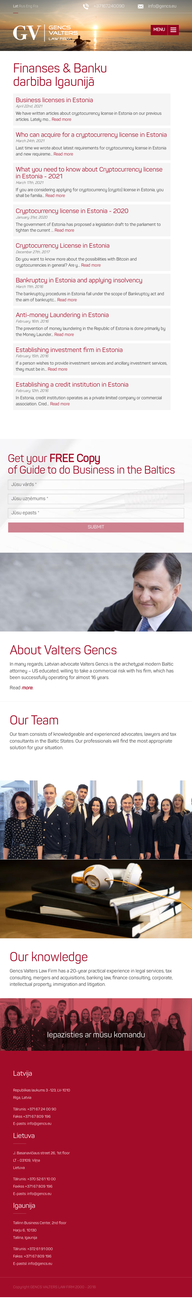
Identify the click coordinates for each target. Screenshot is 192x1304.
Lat (15, 6)
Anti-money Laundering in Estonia (62, 315)
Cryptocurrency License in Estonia (63, 246)
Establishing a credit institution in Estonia (72, 385)
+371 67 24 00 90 (41, 1109)
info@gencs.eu (162, 6)
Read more (61, 119)
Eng (29, 6)
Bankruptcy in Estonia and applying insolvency (79, 281)
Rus (22, 6)
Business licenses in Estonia (54, 100)
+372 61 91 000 (40, 1249)
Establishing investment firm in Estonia (69, 350)
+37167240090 (109, 6)
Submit (96, 527)
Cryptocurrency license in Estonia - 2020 (72, 211)
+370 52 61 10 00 (41, 1179)
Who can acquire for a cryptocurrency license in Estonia (91, 135)
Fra (35, 6)
